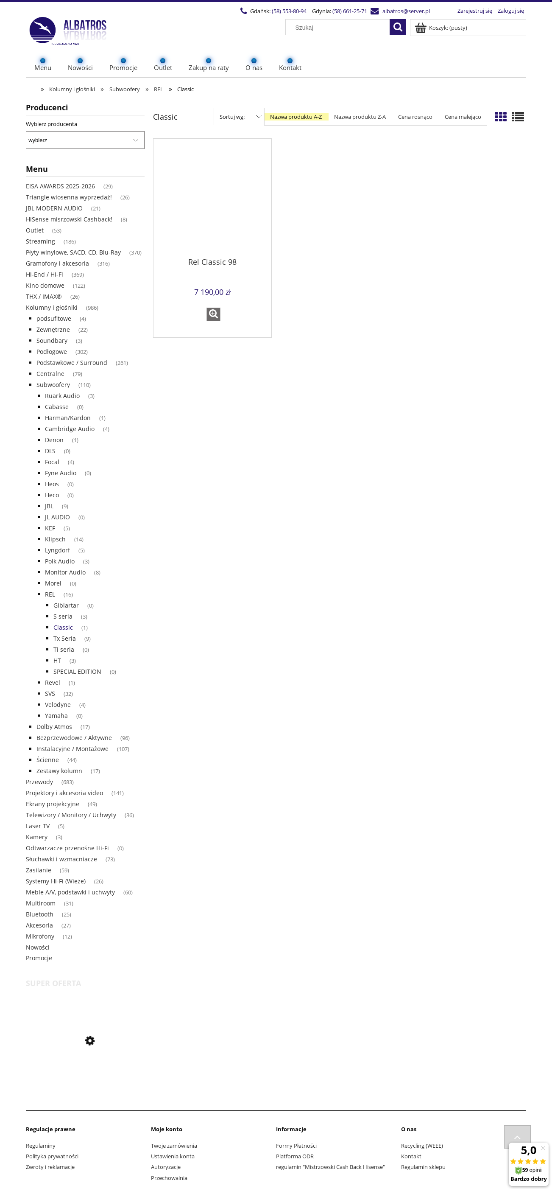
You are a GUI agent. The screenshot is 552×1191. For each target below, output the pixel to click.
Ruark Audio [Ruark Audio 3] (62, 396)
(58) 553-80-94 (289, 11)
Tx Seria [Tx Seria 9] (64, 638)
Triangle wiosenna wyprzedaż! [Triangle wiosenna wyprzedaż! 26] (69, 197)
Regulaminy (41, 1145)
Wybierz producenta (51, 124)
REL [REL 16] (50, 594)
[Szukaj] (398, 27)
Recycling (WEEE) (422, 1145)
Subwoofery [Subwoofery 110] (53, 385)
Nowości (38, 947)
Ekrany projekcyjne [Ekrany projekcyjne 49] (52, 804)
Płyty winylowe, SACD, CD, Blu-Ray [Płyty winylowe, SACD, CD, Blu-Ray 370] (73, 252)
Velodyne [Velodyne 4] (58, 705)
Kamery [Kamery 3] (36, 837)
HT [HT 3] (57, 660)
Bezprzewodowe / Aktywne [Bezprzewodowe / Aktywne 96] (74, 738)
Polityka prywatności (52, 1156)
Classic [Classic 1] (63, 627)
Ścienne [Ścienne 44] (47, 760)
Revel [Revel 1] (52, 682)
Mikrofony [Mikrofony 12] (40, 936)
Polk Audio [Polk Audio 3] (60, 561)
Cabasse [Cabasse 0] (57, 407)
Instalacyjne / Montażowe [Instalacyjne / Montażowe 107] (72, 749)
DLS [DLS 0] (50, 451)
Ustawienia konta (173, 1156)
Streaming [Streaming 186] (40, 241)
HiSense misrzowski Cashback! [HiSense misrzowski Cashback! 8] (69, 219)
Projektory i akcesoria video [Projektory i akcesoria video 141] (64, 793)
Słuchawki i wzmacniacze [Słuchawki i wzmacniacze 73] (61, 859)
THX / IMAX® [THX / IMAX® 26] (44, 296)
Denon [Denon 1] (54, 440)
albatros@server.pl (406, 11)
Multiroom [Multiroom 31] (41, 903)
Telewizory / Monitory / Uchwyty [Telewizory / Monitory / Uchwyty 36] (71, 815)
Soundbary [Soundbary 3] (51, 340)
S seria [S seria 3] (62, 616)
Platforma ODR (295, 1156)
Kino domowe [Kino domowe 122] (45, 285)
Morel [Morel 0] (53, 583)
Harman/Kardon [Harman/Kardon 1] (68, 418)
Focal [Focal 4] (52, 462)
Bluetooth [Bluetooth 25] (39, 914)
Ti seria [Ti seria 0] (63, 649)
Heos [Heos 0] (52, 484)
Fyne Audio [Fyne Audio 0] (60, 473)
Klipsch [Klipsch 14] (55, 539)
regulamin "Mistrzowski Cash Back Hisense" (330, 1167)
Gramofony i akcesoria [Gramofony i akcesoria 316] (57, 263)
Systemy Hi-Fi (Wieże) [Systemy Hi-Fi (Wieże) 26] (56, 881)
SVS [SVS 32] (50, 693)
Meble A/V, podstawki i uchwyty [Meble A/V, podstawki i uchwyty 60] (70, 892)
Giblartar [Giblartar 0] (66, 605)
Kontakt (411, 1156)
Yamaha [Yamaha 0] (56, 716)
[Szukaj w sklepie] (339, 27)
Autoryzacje (166, 1167)
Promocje (39, 958)
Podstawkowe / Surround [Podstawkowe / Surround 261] (71, 363)
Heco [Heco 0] (52, 495)
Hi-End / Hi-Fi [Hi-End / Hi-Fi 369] (44, 274)
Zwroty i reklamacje (50, 1167)
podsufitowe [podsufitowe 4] (53, 318)
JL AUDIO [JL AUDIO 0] (57, 517)
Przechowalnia (169, 1178)
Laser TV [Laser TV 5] (38, 826)
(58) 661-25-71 (349, 11)
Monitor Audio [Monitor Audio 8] (65, 572)
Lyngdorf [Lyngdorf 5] (57, 550)
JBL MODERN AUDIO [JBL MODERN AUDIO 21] (54, 208)
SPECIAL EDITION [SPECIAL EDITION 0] (77, 671)
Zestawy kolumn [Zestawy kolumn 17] (59, 771)
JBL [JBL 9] (49, 506)
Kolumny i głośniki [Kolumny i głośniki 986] (52, 307)
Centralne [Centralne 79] (50, 374)
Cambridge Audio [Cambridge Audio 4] (70, 429)
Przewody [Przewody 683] (39, 782)
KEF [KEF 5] (50, 528)
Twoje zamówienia (174, 1145)
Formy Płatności (296, 1145)
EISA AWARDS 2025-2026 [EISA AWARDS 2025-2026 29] (60, 186)
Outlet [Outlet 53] (35, 230)
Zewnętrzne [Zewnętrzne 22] (53, 329)
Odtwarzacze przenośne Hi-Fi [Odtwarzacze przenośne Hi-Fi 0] (67, 848)
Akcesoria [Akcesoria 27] (39, 925)
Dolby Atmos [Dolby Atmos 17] (54, 727)
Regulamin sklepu (423, 1167)
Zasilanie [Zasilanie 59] (38, 870)
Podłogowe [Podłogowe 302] (51, 351)
